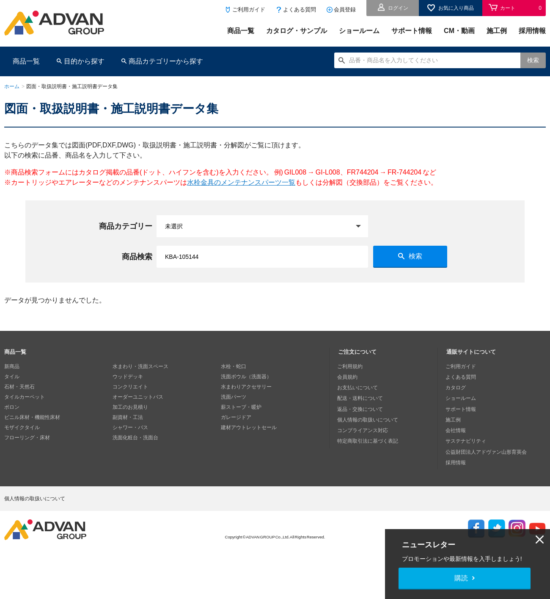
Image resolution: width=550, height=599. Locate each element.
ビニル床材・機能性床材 (32, 417)
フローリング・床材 (27, 438)
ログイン (398, 8)
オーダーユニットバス (138, 397)
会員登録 (345, 9)
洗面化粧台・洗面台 (135, 438)
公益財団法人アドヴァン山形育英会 (487, 448)
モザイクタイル (22, 427)
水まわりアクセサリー (246, 387)
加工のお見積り (130, 407)
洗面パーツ (233, 397)
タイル (11, 377)
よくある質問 (299, 9)
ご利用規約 (350, 366)
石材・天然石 (19, 387)
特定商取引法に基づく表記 (368, 438)
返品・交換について (361, 407)
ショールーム (359, 30)
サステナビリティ (466, 438)
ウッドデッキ (128, 377)
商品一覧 (240, 30)
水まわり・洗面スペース (140, 366)
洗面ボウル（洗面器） (246, 377)
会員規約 (348, 377)
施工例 (497, 30)
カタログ (456, 387)
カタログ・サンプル (296, 30)
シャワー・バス (130, 427)
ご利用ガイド (248, 9)
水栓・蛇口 (233, 366)
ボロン (11, 407)
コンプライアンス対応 (363, 427)
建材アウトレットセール (249, 427)
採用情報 (532, 30)
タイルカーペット (24, 397)
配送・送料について (361, 397)
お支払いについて (358, 387)
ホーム (11, 86)
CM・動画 (459, 30)
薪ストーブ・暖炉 (241, 407)
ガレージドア (236, 417)
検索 (533, 60)
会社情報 (456, 427)
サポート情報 (411, 30)
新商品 (11, 366)
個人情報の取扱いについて (368, 417)
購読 (461, 578)
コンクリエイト (130, 387)
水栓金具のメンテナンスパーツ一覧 (241, 182)
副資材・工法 (128, 417)
